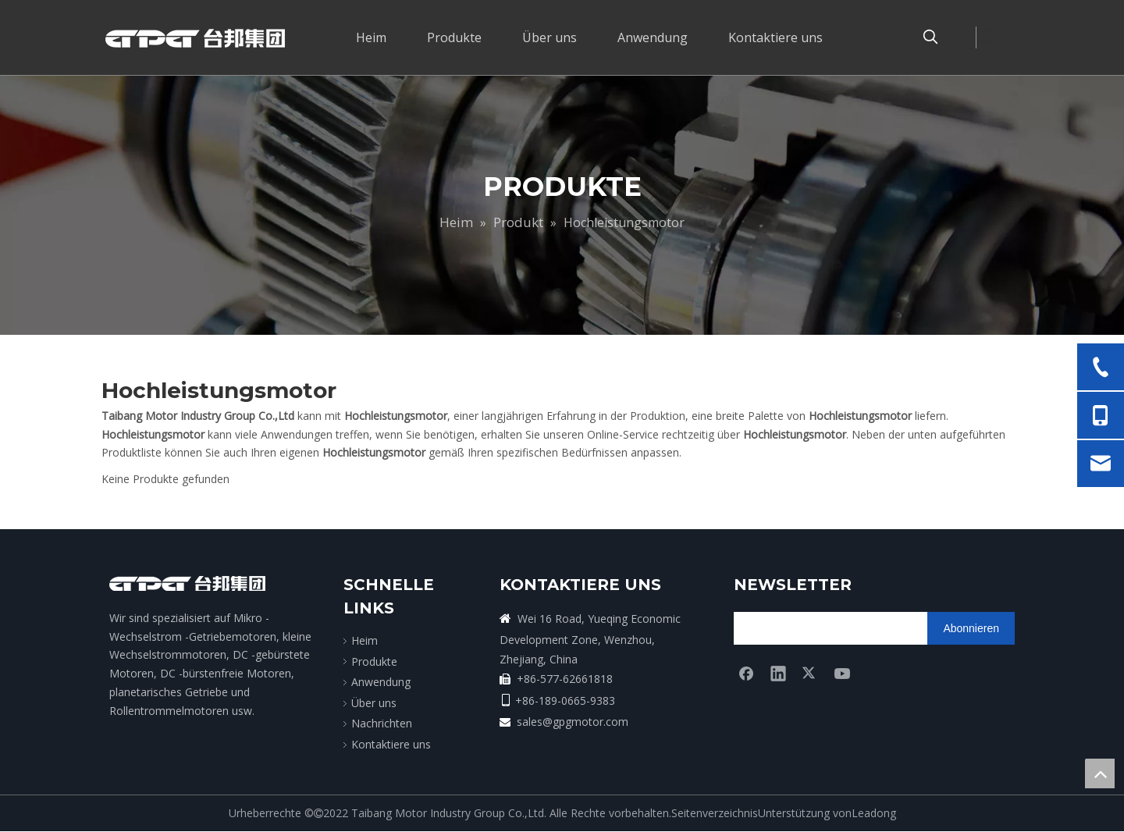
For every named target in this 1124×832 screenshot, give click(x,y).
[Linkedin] (778, 672)
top (1100, 773)
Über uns (374, 702)
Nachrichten (381, 723)
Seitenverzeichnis (714, 812)
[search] (795, 628)
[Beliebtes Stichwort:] (930, 37)
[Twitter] (810, 672)
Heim (364, 640)
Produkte (374, 661)
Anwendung (381, 681)
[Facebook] (746, 672)
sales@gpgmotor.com (572, 721)
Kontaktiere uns (391, 744)
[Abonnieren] (971, 628)
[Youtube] (842, 672)
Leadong (874, 812)
